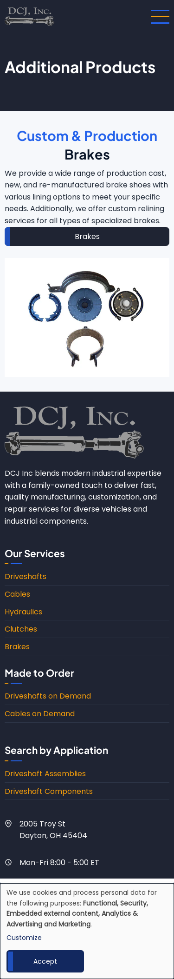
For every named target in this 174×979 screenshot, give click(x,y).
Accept (45, 961)
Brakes (87, 236)
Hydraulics (23, 611)
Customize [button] (24, 937)
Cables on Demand (40, 713)
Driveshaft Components (49, 791)
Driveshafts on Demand (48, 696)
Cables (17, 594)
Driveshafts (25, 576)
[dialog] (87, 931)
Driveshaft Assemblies (45, 773)
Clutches (21, 629)
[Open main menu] (160, 17)
